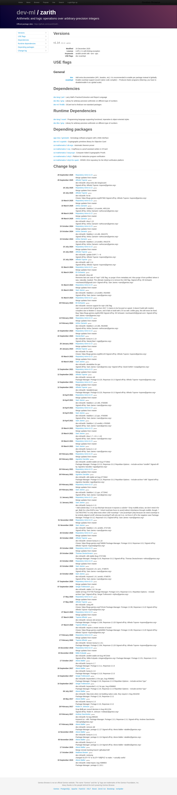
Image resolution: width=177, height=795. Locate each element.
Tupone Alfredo (81, 617)
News (28, 2)
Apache (74, 789)
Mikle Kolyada (81, 653)
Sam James (80, 290)
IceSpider (119, 789)
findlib (62, 105)
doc (71, 77)
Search (61, 2)
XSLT (89, 789)
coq (68, 149)
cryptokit (63, 142)
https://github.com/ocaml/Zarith (46, 24)
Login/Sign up (72, 2)
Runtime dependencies (32, 43)
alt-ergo (70, 145)
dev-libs (56, 101)
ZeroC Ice (102, 789)
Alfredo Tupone (81, 180)
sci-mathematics (59, 145)
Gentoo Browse (151, 2)
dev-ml (26, 12)
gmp (62, 101)
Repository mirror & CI (84, 175)
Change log (32, 51)
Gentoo (56, 789)
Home (20, 2)
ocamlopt (69, 80)
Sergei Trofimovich (83, 587)
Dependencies (32, 40)
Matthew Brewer (82, 752)
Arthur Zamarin (81, 206)
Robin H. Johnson (82, 707)
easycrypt (71, 153)
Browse (36, 2)
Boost (94, 789)
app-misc (56, 138)
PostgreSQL (65, 789)
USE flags (32, 36)
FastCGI (82, 789)
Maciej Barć (80, 336)
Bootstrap (111, 789)
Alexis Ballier (80, 661)
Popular (46, 2)
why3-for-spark (73, 160)
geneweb (65, 138)
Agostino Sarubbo (82, 459)
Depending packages (32, 47)
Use (53, 2)
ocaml (63, 119)
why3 (69, 156)
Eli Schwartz (80, 272)
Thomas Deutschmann (84, 553)
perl (62, 97)
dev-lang (56, 97)
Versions (32, 33)
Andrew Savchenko (83, 714)
